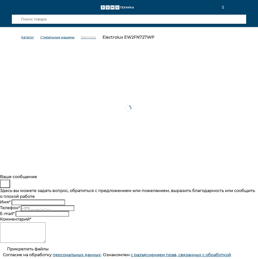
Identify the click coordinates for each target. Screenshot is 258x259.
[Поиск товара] (129, 19)
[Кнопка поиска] (16, 19)
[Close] (5, 184)
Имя (5, 202)
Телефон (10, 207)
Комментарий (15, 219)
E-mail (7, 213)
